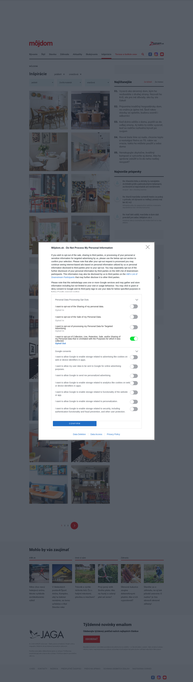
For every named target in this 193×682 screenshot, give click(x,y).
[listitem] (96, 299)
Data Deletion (79, 434)
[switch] (134, 306)
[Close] (149, 248)
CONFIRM (74, 423)
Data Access (96, 434)
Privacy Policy (113, 434)
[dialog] (96, 341)
